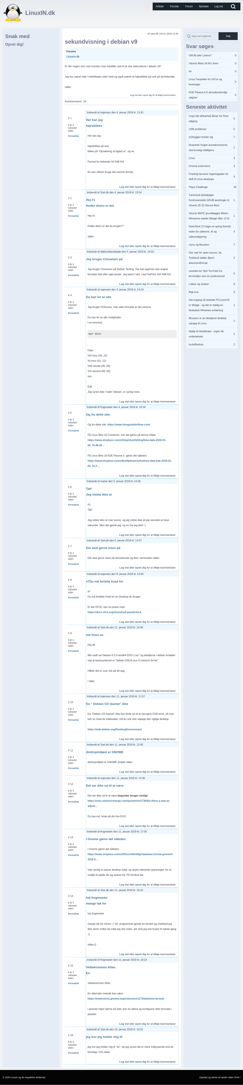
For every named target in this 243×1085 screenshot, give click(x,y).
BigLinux (194, 292)
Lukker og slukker (199, 284)
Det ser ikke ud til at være (105, 785)
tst (190, 71)
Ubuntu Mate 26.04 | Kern (203, 63)
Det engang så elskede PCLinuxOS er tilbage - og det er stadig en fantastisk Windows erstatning (209, 305)
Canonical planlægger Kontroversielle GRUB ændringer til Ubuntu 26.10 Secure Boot (209, 200)
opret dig (147, 95)
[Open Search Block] (233, 6)
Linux (192, 158)
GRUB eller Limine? (200, 55)
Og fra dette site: (98, 414)
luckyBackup (196, 344)
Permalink (73, 136)
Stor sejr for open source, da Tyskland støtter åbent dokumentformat (205, 257)
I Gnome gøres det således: (106, 839)
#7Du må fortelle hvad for (104, 581)
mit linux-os (94, 635)
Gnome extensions (199, 166)
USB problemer (197, 129)
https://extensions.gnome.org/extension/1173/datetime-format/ (126, 998)
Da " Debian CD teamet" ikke (107, 704)
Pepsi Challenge (198, 187)
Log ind (134, 95)
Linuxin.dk (72, 56)
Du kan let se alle (98, 297)
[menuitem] (160, 6)
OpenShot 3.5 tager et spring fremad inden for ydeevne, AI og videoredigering (210, 231)
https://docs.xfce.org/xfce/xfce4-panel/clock (114, 612)
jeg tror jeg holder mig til (104, 1037)
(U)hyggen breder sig (201, 137)
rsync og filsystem (199, 244)
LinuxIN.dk (40, 13)
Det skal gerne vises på (103, 548)
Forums (71, 51)
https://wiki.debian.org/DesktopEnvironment (115, 729)
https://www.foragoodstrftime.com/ (128, 424)
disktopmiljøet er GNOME (104, 752)
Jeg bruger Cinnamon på (104, 259)
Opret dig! (14, 44)
